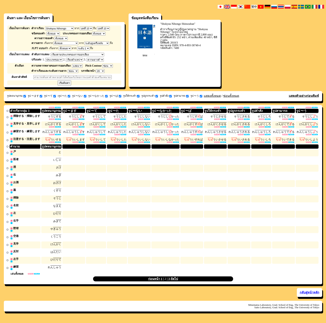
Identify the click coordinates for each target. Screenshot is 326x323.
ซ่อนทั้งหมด (231, 95)
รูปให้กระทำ (131, 95)
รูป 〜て (50, 95)
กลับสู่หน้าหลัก (309, 296)
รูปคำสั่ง (166, 95)
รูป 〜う (196, 95)
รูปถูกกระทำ (149, 95)
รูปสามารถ (181, 95)
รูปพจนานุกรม (16, 95)
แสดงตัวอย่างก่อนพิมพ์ (304, 95)
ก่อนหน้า (154, 282)
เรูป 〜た (64, 95)
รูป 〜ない (79, 95)
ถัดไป (174, 282)
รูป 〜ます (35, 95)
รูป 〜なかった (97, 95)
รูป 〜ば (115, 95)
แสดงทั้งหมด (212, 95)
